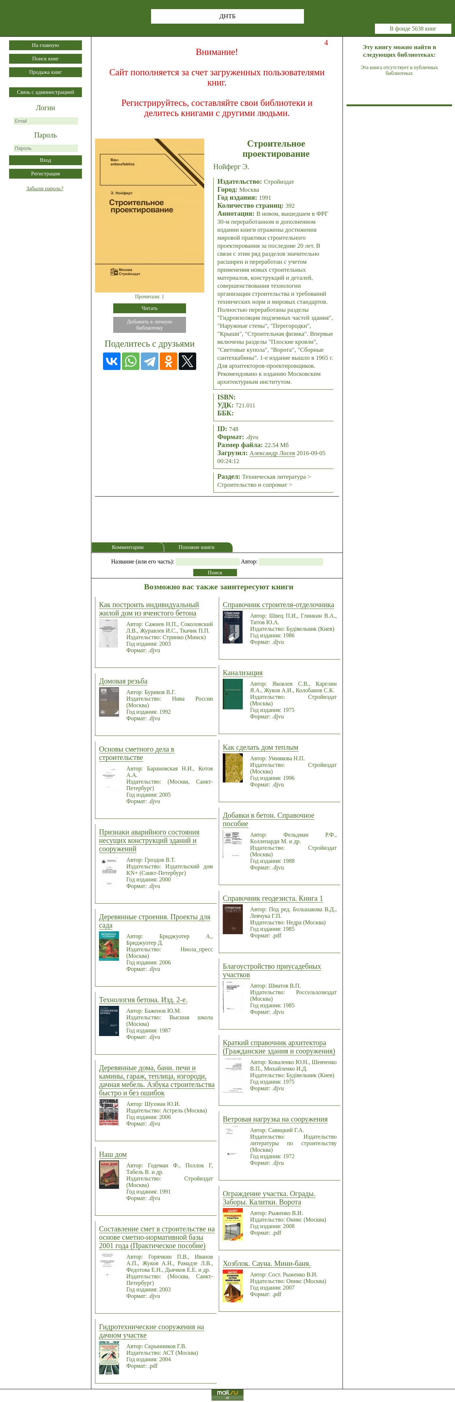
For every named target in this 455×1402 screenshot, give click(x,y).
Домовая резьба (123, 681)
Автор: (249, 561)
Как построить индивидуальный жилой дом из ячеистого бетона (149, 609)
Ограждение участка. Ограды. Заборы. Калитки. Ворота (269, 1198)
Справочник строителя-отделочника (278, 605)
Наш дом (113, 1154)
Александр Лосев (272, 453)
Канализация (243, 673)
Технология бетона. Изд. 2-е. (143, 1000)
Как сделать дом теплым (260, 747)
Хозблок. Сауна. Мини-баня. (267, 1263)
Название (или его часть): (142, 561)
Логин (45, 108)
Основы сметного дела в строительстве (136, 753)
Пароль (45, 135)
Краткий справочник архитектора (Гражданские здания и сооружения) (279, 1047)
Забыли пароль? (44, 188)
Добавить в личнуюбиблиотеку (150, 325)
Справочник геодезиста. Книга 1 (273, 898)
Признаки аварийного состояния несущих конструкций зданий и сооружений (149, 840)
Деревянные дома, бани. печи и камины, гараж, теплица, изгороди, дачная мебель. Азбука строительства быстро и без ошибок (157, 1080)
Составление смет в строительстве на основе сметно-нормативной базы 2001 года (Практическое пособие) (157, 1237)
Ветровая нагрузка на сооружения (275, 1119)
